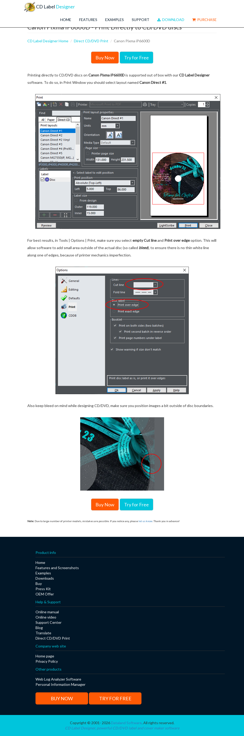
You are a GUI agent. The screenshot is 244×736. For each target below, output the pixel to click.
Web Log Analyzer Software (58, 679)
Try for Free (136, 57)
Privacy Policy (46, 661)
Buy (38, 583)
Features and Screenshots (57, 567)
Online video (45, 617)
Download (170, 19)
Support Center (48, 622)
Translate (43, 633)
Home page (44, 656)
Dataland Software (126, 722)
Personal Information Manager (60, 684)
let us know (145, 521)
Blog (39, 627)
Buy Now (104, 57)
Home (65, 19)
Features (88, 19)
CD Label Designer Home (47, 41)
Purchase (204, 19)
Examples (114, 19)
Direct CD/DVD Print (91, 41)
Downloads (44, 578)
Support (140, 19)
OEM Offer (44, 594)
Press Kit (43, 588)
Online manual (47, 612)
